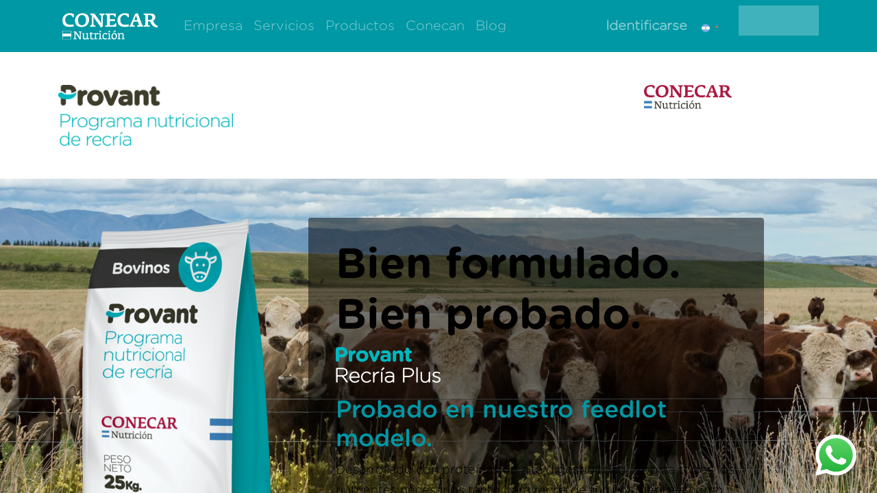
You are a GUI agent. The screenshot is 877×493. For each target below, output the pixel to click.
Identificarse (646, 26)
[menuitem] (213, 26)
